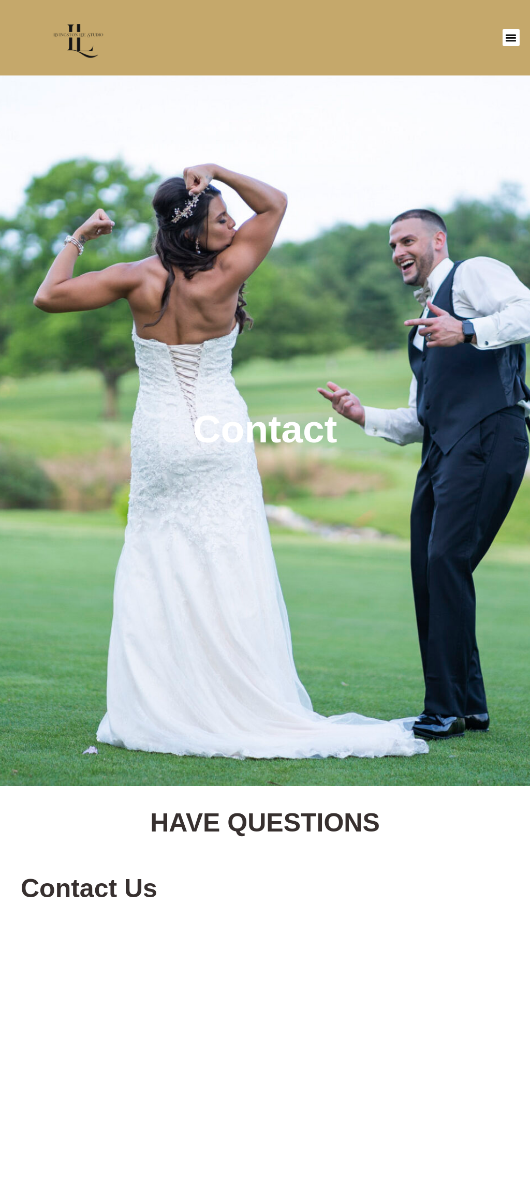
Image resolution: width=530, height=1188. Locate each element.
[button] (511, 37)
